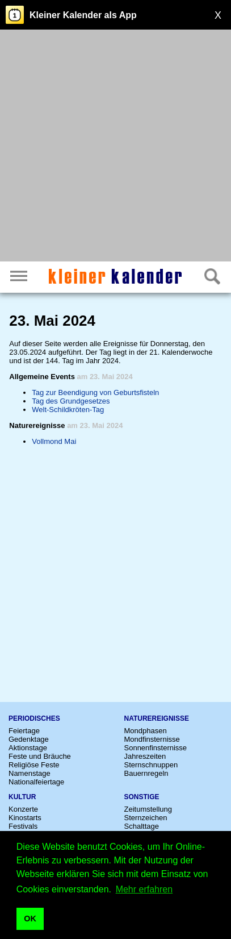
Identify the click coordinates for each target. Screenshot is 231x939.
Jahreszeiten (145, 756)
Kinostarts (25, 817)
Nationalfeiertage (36, 782)
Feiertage (24, 730)
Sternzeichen (145, 817)
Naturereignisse (156, 718)
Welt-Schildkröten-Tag (68, 409)
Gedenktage (29, 739)
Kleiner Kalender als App (83, 15)
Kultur (22, 797)
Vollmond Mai (54, 441)
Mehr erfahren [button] (144, 889)
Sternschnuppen (151, 765)
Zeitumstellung (148, 809)
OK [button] (30, 918)
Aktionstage (28, 747)
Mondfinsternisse (152, 739)
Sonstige (141, 797)
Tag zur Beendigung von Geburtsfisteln (95, 392)
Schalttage (141, 826)
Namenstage (30, 773)
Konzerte (23, 809)
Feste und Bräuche (40, 756)
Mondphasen (145, 730)
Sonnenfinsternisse (155, 747)
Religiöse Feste (34, 765)
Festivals (23, 826)
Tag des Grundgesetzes (71, 401)
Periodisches (34, 718)
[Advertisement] (115, 147)
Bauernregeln (146, 773)
